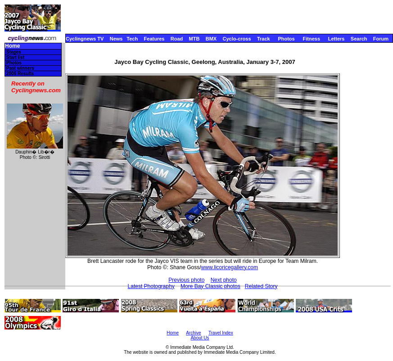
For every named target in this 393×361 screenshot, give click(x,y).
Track (263, 38)
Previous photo (186, 280)
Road (177, 38)
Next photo (224, 280)
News (116, 38)
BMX (211, 38)
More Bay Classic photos (210, 286)
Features (154, 38)
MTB (194, 38)
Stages (13, 52)
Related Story (261, 286)
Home (12, 46)
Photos (286, 38)
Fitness (311, 38)
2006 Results (20, 73)
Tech (132, 38)
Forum (380, 38)
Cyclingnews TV (85, 38)
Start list (15, 57)
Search (359, 38)
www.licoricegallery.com (229, 267)
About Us (199, 337)
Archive (193, 332)
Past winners (20, 68)
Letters (336, 38)
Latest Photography (151, 286)
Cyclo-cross (237, 38)
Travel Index (220, 332)
